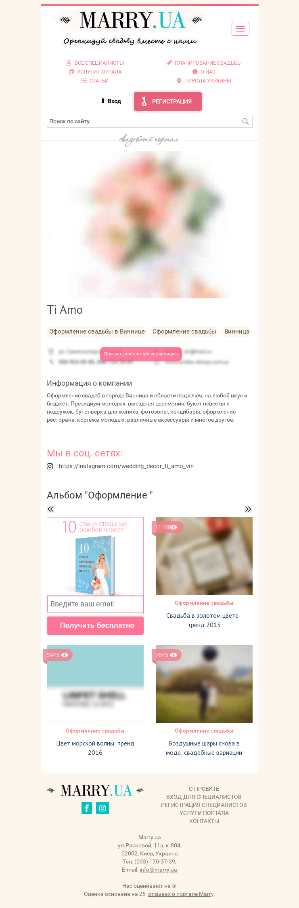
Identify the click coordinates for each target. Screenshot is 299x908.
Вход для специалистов (204, 797)
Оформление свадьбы (204, 602)
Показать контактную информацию (141, 354)
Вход (114, 101)
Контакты (204, 821)
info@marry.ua (158, 869)
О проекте (204, 789)
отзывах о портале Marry (180, 894)
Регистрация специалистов (204, 805)
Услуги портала (204, 813)
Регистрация (172, 101)
